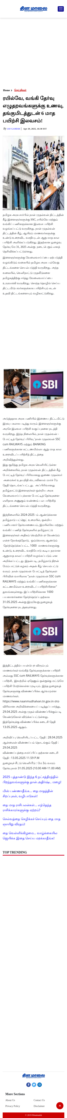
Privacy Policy (12, 1106)
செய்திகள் (20, 90)
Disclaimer (39, 1106)
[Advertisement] (33, 53)
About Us (10, 1100)
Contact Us (39, 1100)
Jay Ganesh (13, 129)
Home (6, 90)
